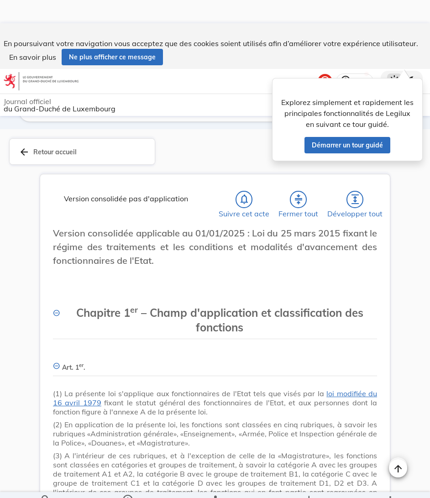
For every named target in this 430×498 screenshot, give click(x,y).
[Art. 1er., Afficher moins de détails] (215, 364)
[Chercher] (46, 483)
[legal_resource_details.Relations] (215, 483)
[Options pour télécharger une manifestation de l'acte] (308, 483)
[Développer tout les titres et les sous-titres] (355, 201)
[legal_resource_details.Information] (127, 483)
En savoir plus (32, 33)
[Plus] (389, 483)
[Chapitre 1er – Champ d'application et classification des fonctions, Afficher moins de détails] (215, 317)
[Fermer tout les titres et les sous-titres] (298, 201)
